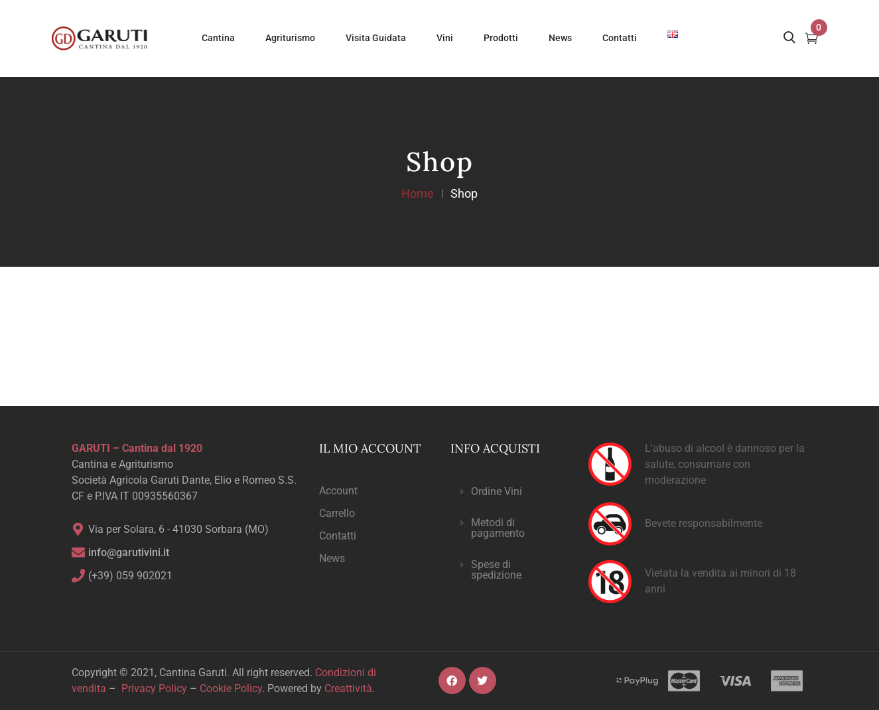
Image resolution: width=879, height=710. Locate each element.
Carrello (337, 513)
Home (417, 193)
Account (338, 490)
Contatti (337, 536)
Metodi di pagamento (498, 527)
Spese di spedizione (496, 569)
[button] (508, 492)
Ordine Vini (496, 491)
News (332, 558)
